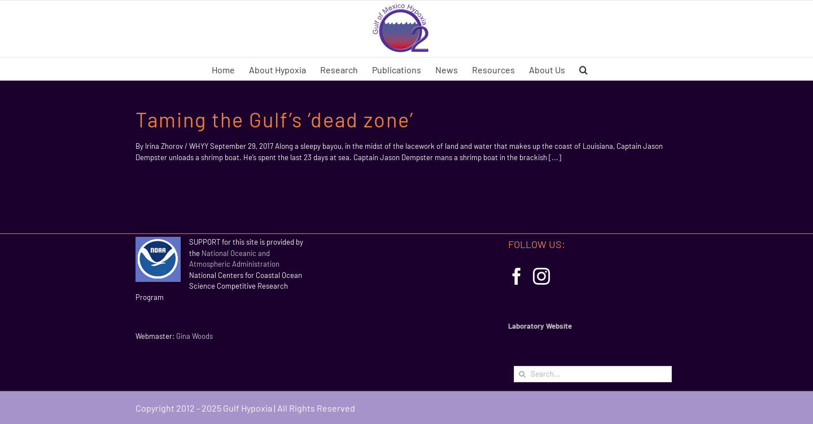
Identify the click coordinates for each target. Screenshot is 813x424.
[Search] (522, 374)
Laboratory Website (540, 325)
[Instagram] (541, 276)
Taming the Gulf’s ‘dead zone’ (275, 119)
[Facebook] (516, 276)
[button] (583, 69)
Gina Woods (194, 336)
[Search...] (593, 374)
